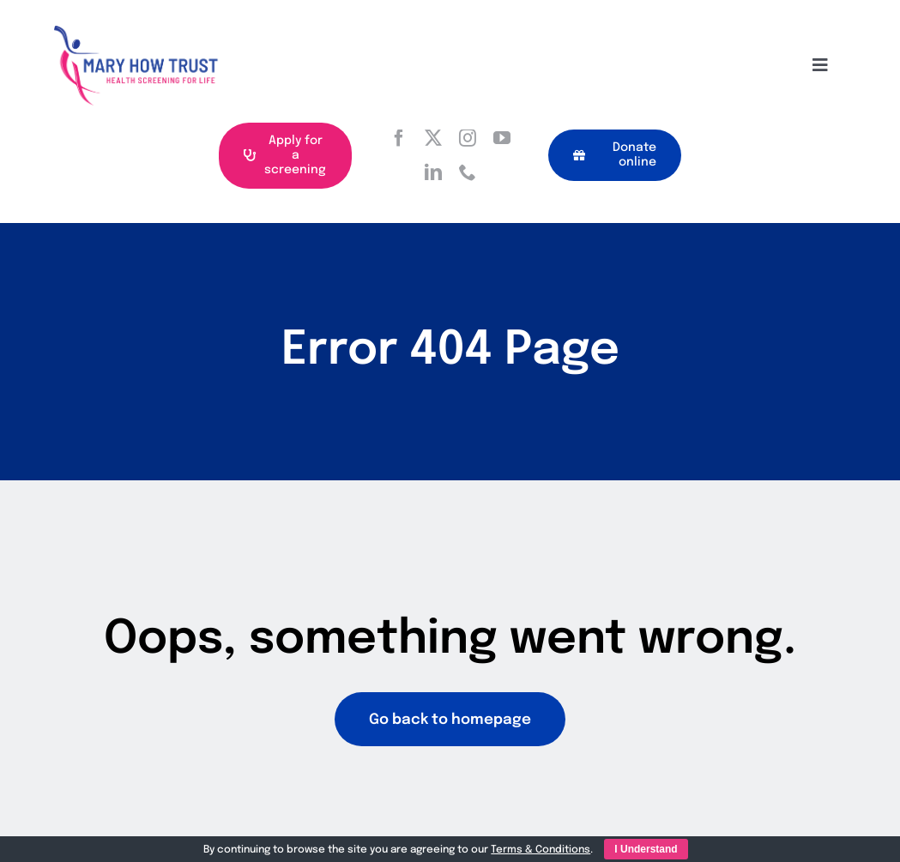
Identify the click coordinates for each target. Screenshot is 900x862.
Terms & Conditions (540, 850)
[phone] (467, 172)
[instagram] (467, 138)
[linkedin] (433, 172)
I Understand (645, 849)
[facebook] (399, 138)
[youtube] (501, 138)
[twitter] (433, 138)
